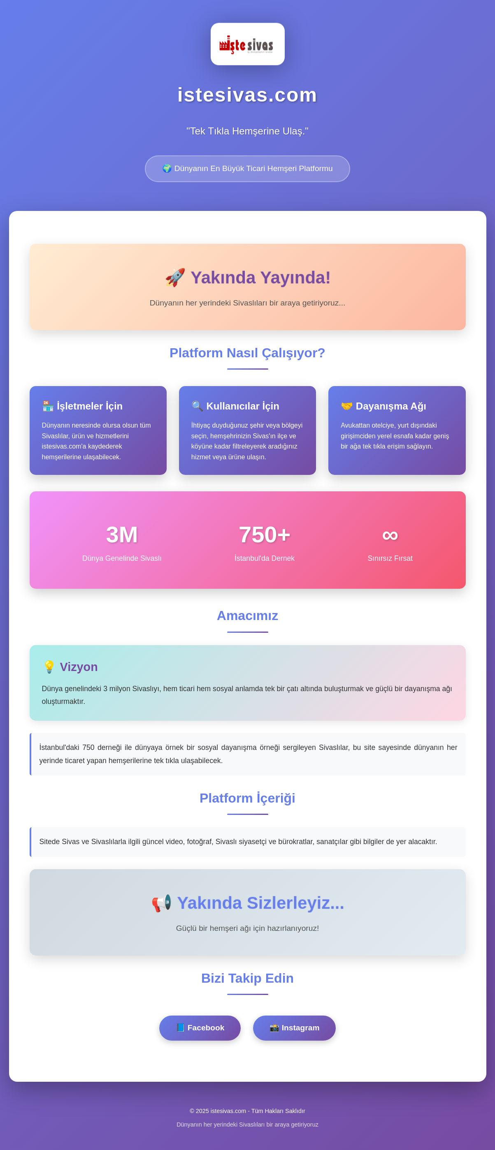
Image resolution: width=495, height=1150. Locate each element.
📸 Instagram (294, 1027)
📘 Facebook (200, 1027)
